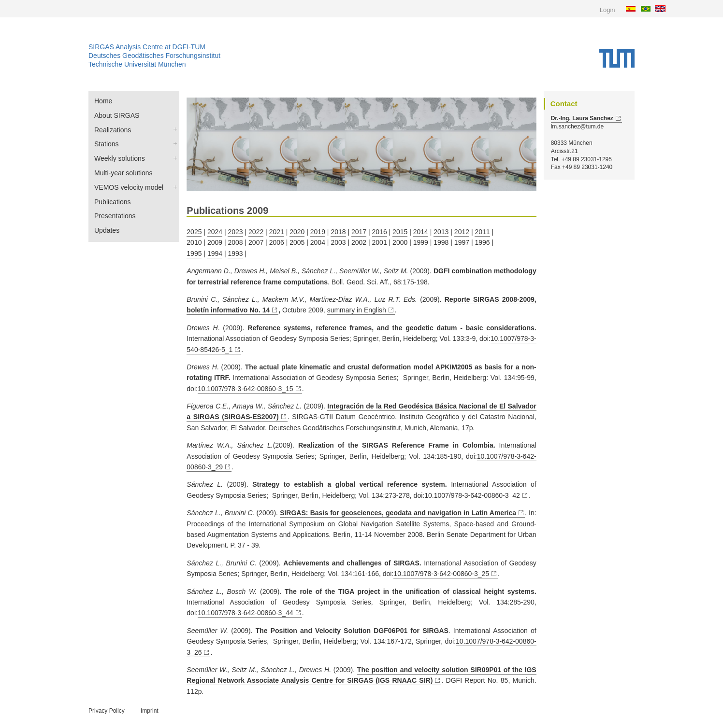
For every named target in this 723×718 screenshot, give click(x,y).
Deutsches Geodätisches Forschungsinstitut (154, 55)
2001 (379, 242)
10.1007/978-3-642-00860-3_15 (245, 389)
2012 (461, 232)
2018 (338, 232)
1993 (235, 253)
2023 (235, 232)
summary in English (356, 310)
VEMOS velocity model (128, 187)
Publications (112, 202)
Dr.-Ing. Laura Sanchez (582, 118)
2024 (214, 232)
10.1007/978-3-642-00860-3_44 (245, 613)
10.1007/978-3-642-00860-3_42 (472, 495)
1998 (441, 242)
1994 (214, 253)
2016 (379, 232)
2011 (482, 232)
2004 (317, 242)
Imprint (150, 710)
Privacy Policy (106, 710)
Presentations (115, 216)
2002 (358, 242)
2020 (296, 232)
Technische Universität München (137, 64)
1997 (461, 242)
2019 (317, 232)
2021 (276, 232)
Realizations (112, 130)
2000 (399, 242)
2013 (441, 232)
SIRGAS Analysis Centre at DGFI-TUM (146, 46)
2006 (276, 242)
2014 (420, 232)
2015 (399, 232)
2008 (235, 242)
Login (607, 10)
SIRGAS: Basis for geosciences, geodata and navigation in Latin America (398, 513)
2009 (214, 242)
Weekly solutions (119, 158)
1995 (194, 253)
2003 (338, 242)
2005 (296, 242)
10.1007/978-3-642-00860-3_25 (441, 573)
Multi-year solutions (123, 173)
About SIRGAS (116, 115)
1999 (420, 242)
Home (103, 101)
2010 (194, 242)
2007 (255, 242)
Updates (106, 230)
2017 (358, 232)
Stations (106, 144)
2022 (255, 232)
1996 (482, 242)
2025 (194, 232)
